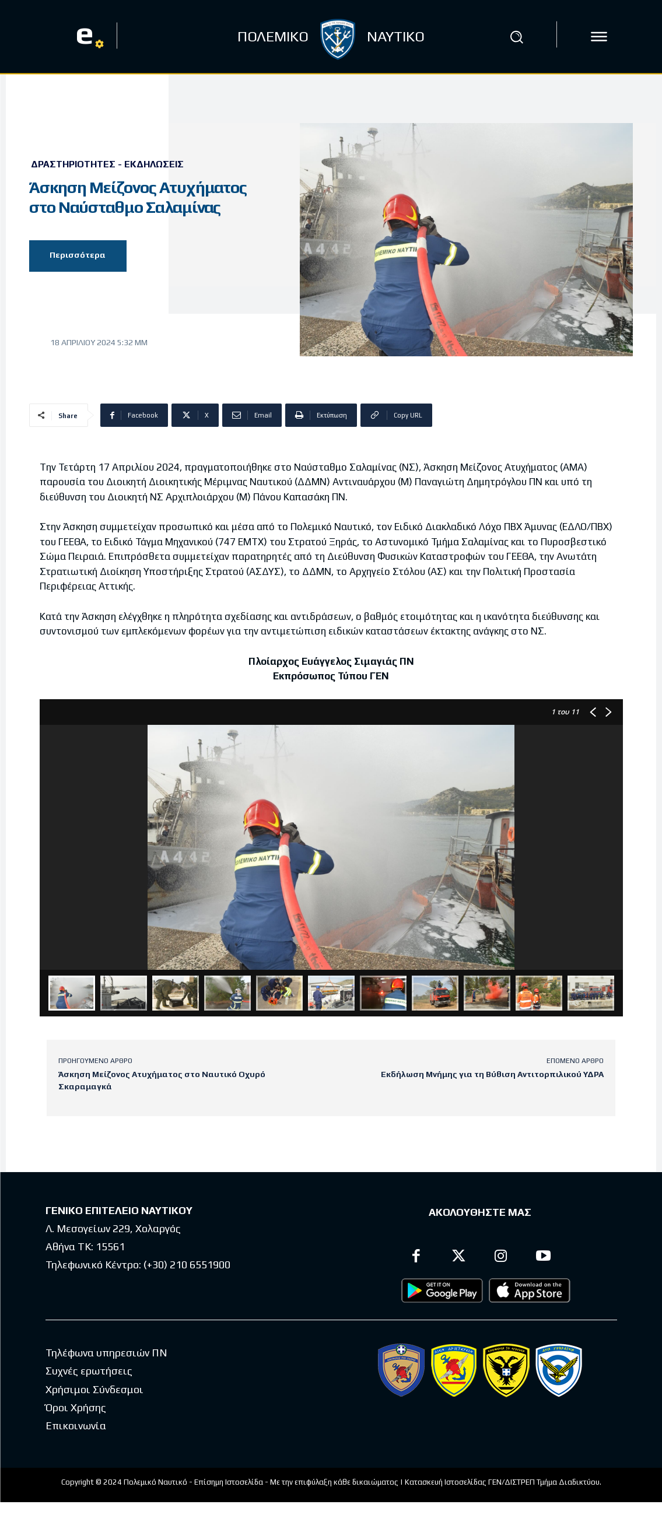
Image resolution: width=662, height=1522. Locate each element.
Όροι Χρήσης (75, 1407)
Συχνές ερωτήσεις (88, 1371)
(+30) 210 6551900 (186, 1265)
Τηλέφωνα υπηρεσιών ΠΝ (106, 1352)
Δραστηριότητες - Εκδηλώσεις (107, 164)
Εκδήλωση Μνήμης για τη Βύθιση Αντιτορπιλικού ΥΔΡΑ (492, 1074)
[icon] (599, 37)
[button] (516, 36)
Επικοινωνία (75, 1426)
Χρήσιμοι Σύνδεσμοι (94, 1389)
